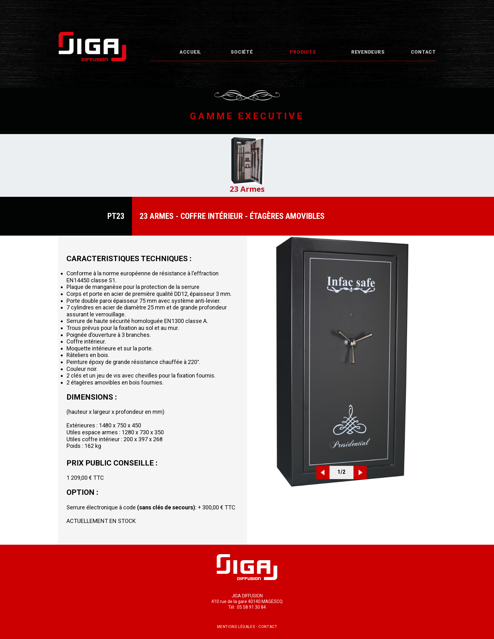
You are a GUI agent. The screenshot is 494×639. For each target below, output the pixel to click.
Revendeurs (368, 52)
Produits (303, 52)
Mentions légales (236, 626)
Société (242, 52)
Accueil (190, 52)
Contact (423, 52)
